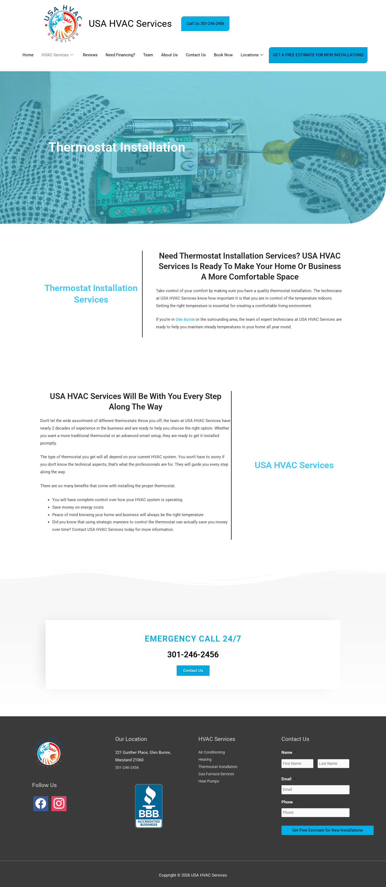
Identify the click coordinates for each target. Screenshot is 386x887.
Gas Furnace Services (217, 775)
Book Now (223, 55)
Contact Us (196, 55)
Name (288, 752)
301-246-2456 (127, 767)
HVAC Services (57, 55)
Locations (252, 55)
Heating (205, 760)
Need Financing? (120, 55)
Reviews (90, 55)
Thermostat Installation (219, 767)
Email (288, 778)
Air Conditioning (212, 752)
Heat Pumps (209, 782)
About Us (169, 55)
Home (28, 55)
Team (148, 55)
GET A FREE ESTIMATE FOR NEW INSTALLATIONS (318, 55)
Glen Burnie (186, 319)
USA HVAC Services (130, 23)
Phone (289, 800)
